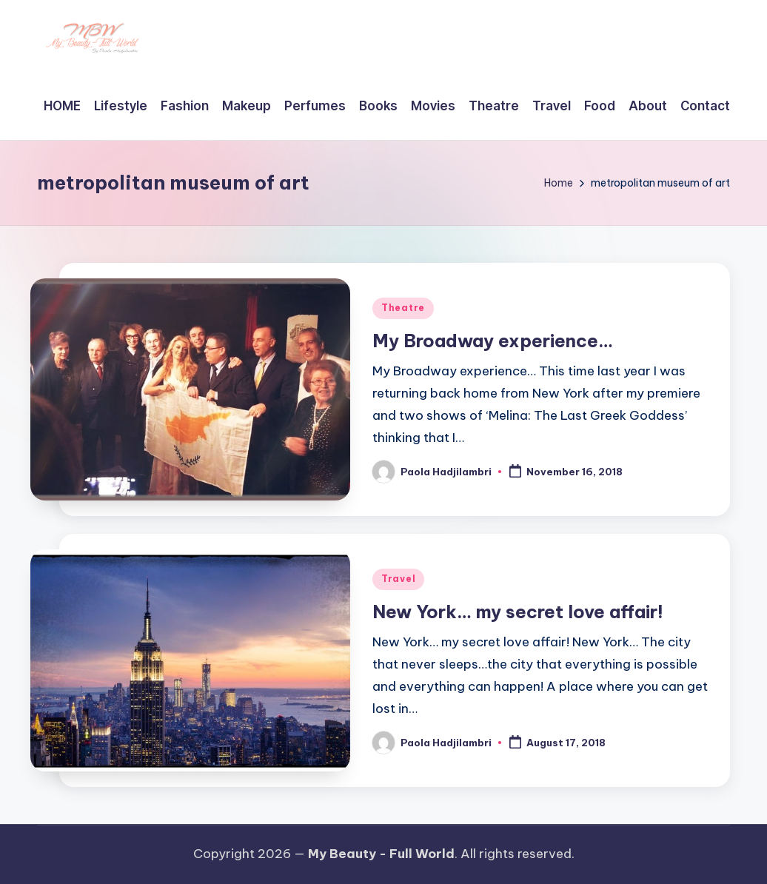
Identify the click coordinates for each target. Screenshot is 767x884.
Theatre (403, 307)
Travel (398, 578)
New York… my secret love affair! (517, 611)
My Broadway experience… (492, 340)
